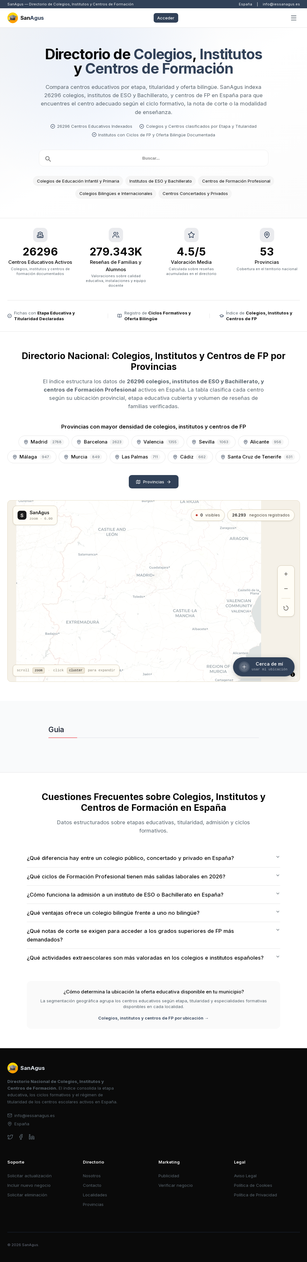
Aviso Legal (245, 1175)
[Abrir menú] (294, 18)
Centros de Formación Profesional (236, 181)
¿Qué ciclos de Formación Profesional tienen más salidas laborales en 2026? (153, 876)
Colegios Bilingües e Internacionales (115, 193)
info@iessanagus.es (281, 4)
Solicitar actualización (29, 1175)
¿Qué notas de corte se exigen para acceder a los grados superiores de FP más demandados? (153, 934)
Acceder (165, 17)
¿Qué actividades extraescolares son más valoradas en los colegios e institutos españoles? (153, 957)
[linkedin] (32, 1137)
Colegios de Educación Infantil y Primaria (78, 181)
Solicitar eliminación (27, 1194)
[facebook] (21, 1137)
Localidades (95, 1194)
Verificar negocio (175, 1185)
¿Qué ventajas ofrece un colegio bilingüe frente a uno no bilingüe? (153, 912)
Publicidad (168, 1175)
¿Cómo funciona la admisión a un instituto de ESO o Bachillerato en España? (153, 894)
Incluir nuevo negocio (29, 1185)
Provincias (153, 481)
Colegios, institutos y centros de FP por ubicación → (153, 1017)
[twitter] (10, 1137)
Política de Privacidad (255, 1194)
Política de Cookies (253, 1185)
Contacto (92, 1185)
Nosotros (92, 1175)
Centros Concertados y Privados (195, 193)
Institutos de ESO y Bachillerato (160, 181)
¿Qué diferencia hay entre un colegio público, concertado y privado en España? (153, 858)
